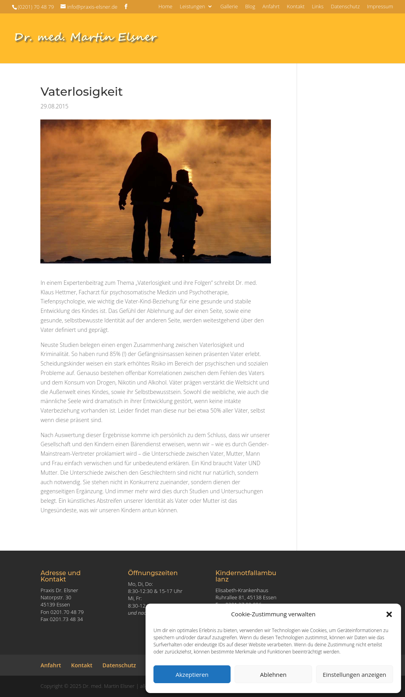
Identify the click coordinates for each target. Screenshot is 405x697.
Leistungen (192, 7)
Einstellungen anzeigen (354, 674)
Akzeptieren (192, 674)
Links (318, 7)
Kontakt (296, 7)
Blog (250, 7)
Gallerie (229, 7)
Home (165, 7)
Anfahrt (271, 7)
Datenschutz (345, 7)
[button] (389, 614)
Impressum (380, 7)
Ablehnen (273, 674)
